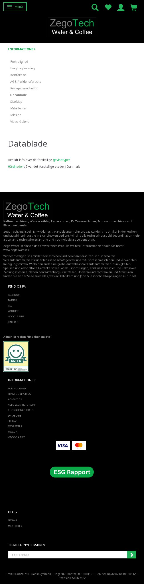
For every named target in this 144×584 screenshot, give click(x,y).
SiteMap (16, 101)
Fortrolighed (19, 61)
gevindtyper (61, 160)
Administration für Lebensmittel (27, 337)
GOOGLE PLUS (16, 316)
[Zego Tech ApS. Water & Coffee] (72, 26)
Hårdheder (15, 166)
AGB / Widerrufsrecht (25, 81)
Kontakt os (18, 75)
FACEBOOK (14, 294)
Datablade (18, 95)
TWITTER (12, 300)
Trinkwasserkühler (102, 268)
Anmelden (131, 554)
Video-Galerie (19, 121)
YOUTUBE (13, 311)
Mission (15, 115)
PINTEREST (13, 322)
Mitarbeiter (18, 108)
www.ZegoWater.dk (16, 250)
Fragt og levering (22, 68)
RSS (10, 305)
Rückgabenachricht (24, 88)
